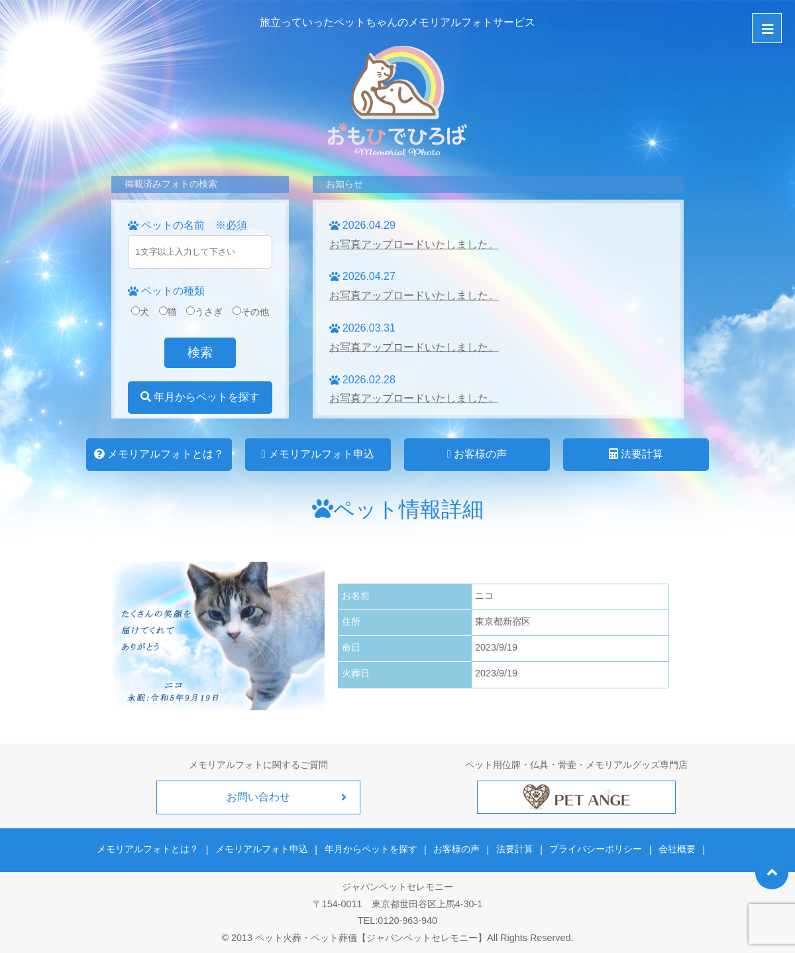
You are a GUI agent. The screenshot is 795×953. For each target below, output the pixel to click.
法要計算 (636, 454)
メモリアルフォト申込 (318, 454)
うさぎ (204, 311)
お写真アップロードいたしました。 (414, 244)
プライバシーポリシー (595, 849)
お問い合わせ (258, 796)
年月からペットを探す (200, 397)
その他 (251, 311)
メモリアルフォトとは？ (159, 454)
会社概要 (675, 849)
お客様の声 (477, 454)
